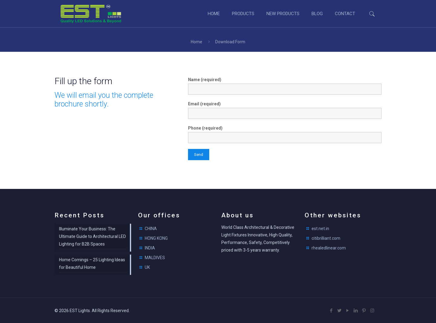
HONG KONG (156, 238)
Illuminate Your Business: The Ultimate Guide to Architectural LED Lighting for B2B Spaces (92, 236)
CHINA (151, 228)
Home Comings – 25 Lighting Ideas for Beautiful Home (92, 263)
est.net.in (320, 228)
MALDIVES (155, 257)
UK (147, 267)
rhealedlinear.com (329, 248)
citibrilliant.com (326, 238)
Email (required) (285, 110)
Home (196, 41)
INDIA (150, 248)
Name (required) (285, 86)
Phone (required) (285, 134)
